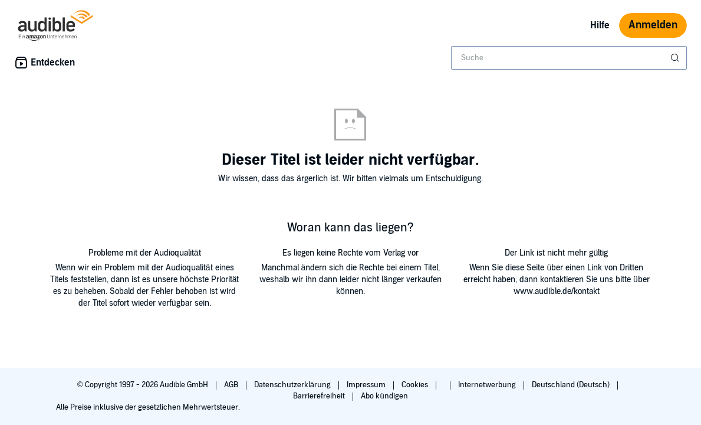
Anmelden (652, 25)
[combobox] (569, 58)
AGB (232, 385)
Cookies (415, 385)
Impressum (367, 385)
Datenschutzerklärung (293, 385)
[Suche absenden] (676, 58)
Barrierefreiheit (320, 396)
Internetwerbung (488, 385)
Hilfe (600, 25)
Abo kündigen (384, 396)
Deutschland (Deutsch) (571, 385)
